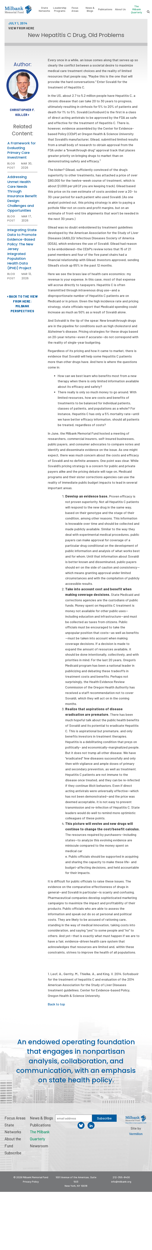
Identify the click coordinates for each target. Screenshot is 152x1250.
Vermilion (136, 1134)
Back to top (56, 1004)
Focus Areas (74, 9)
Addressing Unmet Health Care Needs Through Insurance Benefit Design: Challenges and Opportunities (22, 193)
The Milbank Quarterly (136, 9)
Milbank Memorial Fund (18, 9)
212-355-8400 (121, 1177)
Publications (105, 9)
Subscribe (13, 1152)
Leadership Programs (59, 9)
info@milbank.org (121, 1181)
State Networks (44, 9)
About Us (120, 9)
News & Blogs (90, 9)
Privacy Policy (31, 1181)
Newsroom (39, 1145)
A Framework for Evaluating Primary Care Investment (21, 150)
